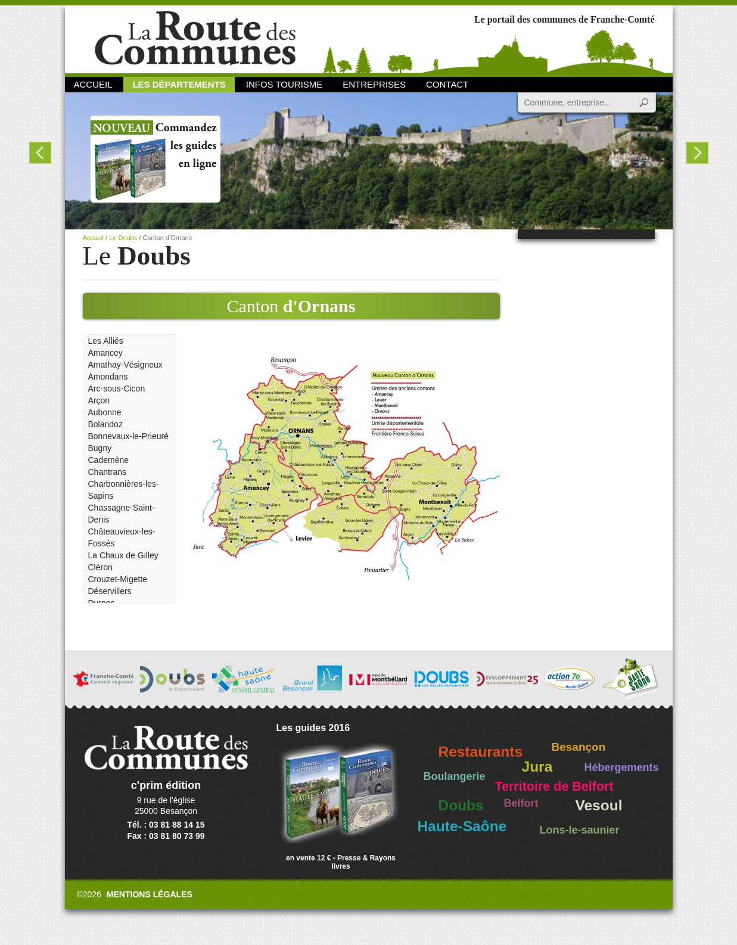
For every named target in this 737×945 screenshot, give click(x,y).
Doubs (461, 805)
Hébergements (621, 767)
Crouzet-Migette (118, 579)
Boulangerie (455, 776)
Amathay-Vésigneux (125, 364)
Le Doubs (123, 237)
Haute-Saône (462, 826)
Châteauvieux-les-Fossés (122, 537)
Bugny (100, 448)
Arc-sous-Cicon (116, 388)
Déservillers (110, 591)
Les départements (178, 84)
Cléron (100, 567)
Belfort (521, 803)
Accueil (93, 84)
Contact (447, 84)
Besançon (579, 747)
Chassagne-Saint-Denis (121, 513)
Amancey (105, 353)
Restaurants (481, 752)
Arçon (99, 400)
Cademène (108, 460)
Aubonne (105, 412)
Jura (537, 767)
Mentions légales (149, 894)
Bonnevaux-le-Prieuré (128, 436)
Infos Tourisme (284, 84)
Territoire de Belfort (554, 786)
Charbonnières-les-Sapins (123, 490)
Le (137, 256)
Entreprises (374, 84)
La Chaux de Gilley (123, 555)
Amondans (108, 376)
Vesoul (599, 805)
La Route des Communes (195, 38)
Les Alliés (105, 341)
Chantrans (107, 472)
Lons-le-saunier (580, 830)
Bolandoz (105, 424)
